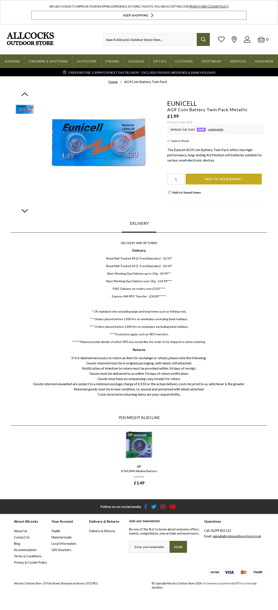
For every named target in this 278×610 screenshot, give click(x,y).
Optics (159, 61)
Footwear (211, 61)
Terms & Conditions (27, 556)
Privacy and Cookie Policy (208, 6)
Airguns (12, 61)
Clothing (184, 61)
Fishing (112, 61)
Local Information (63, 543)
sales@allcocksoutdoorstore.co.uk (237, 536)
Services (238, 61)
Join (178, 547)
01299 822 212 (221, 530)
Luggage (136, 61)
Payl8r (55, 531)
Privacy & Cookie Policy (30, 562)
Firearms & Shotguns (48, 61)
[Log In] (247, 39)
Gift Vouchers (61, 550)
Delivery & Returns (102, 531)
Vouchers (264, 61)
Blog (17, 543)
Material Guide (61, 537)
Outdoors (87, 61)
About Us (20, 531)
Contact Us (22, 537)
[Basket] (263, 39)
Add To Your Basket (224, 179)
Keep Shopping (138, 15)
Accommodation (25, 550)
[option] (139, 459)
